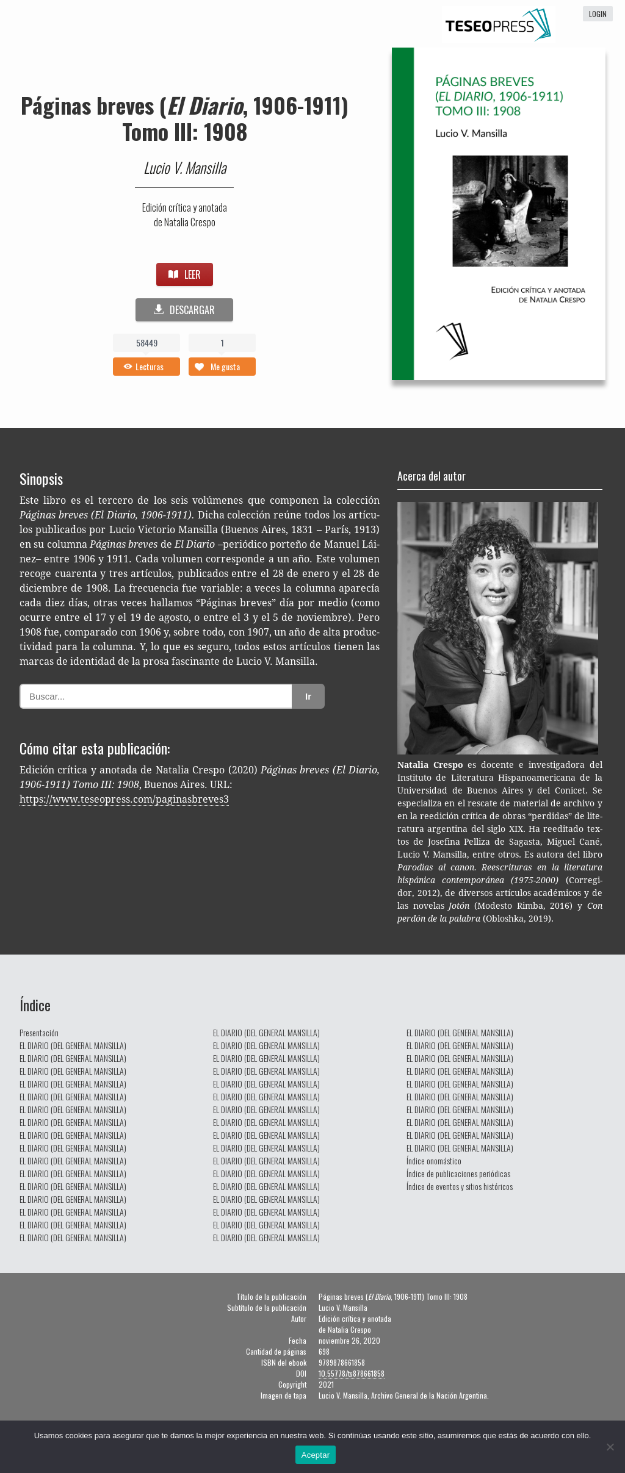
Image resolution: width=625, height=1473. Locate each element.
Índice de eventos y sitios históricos (459, 1186)
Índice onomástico (433, 1160)
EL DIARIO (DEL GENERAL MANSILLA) (73, 1045)
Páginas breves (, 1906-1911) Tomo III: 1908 (185, 117)
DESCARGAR (184, 310)
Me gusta (225, 366)
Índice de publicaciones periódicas (458, 1173)
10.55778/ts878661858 (352, 1373)
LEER (184, 274)
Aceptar (316, 1455)
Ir (308, 696)
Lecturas (149, 366)
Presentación (39, 1032)
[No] (610, 1447)
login (598, 14)
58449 (146, 342)
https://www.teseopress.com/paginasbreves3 (124, 799)
